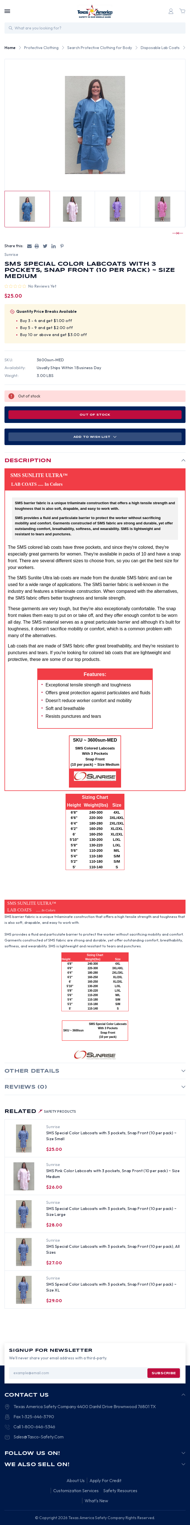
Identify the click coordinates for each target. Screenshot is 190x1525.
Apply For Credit (105, 1480)
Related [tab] (40, 1111)
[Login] (171, 11)
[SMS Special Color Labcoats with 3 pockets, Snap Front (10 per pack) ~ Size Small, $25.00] (24, 1138)
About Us (75, 1480)
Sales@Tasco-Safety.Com (38, 1437)
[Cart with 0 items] (182, 11)
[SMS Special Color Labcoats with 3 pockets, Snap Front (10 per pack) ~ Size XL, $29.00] (24, 1290)
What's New (96, 1500)
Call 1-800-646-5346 (34, 1426)
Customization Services (76, 1490)
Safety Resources (120, 1490)
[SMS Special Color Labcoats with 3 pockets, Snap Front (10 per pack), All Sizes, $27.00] (24, 1252)
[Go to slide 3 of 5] (175, 233)
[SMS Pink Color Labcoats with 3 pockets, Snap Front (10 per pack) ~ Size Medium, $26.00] (24, 1176)
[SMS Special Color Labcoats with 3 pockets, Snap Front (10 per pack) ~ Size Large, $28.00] (24, 1214)
